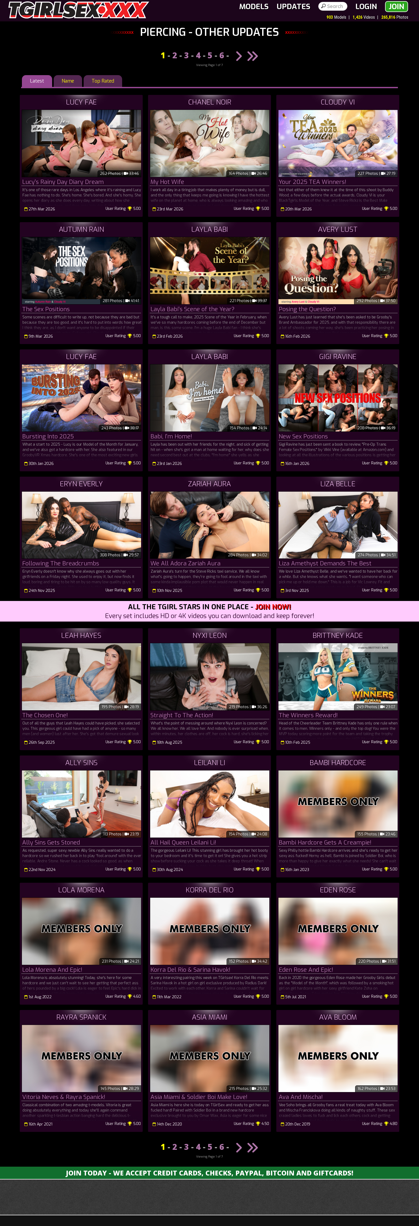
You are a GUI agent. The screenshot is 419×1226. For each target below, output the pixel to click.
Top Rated (103, 81)
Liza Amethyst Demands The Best (325, 563)
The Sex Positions (46, 309)
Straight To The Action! (181, 715)
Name (68, 81)
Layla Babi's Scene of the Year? (192, 309)
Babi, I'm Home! (171, 436)
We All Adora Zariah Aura (185, 563)
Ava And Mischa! (301, 1097)
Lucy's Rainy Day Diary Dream (63, 182)
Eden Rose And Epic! (306, 970)
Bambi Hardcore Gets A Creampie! (325, 842)
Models (254, 6)
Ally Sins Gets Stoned (51, 842)
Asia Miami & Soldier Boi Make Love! (198, 1097)
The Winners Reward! (308, 715)
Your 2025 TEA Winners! (312, 182)
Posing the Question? (307, 309)
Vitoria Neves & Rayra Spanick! (63, 1097)
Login (366, 6)
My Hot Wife (167, 182)
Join (396, 6)
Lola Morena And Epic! (52, 970)
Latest (37, 81)
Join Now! (273, 607)
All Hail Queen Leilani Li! (183, 842)
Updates (293, 6)
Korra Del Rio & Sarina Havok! (190, 970)
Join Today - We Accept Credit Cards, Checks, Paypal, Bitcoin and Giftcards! (209, 1172)
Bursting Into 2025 (48, 436)
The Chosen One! (45, 715)
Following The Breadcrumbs (60, 563)
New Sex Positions (303, 436)
